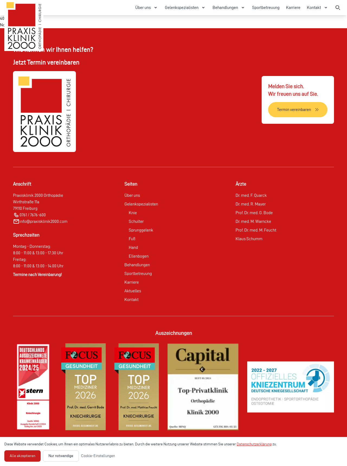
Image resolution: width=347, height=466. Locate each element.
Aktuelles (132, 291)
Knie (133, 212)
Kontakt (131, 299)
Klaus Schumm (249, 238)
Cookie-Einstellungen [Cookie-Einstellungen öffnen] (98, 456)
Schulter (136, 221)
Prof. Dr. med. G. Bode (254, 212)
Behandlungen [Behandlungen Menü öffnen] (229, 7)
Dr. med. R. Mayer (251, 204)
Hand (133, 247)
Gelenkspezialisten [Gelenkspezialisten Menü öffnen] (185, 7)
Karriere (293, 7)
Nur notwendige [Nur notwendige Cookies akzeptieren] (61, 456)
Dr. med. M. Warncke (253, 221)
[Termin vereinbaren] (297, 109)
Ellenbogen (139, 256)
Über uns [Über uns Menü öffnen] (146, 7)
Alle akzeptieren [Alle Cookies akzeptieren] (22, 456)
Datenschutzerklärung (254, 444)
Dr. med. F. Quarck (251, 195)
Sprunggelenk (141, 230)
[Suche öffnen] (337, 7)
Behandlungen (137, 264)
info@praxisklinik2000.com (44, 221)
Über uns (132, 195)
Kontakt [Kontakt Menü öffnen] (318, 7)
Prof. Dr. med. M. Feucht (256, 230)
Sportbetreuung (265, 7)
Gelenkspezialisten (141, 204)
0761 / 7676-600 (33, 215)
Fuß (132, 238)
